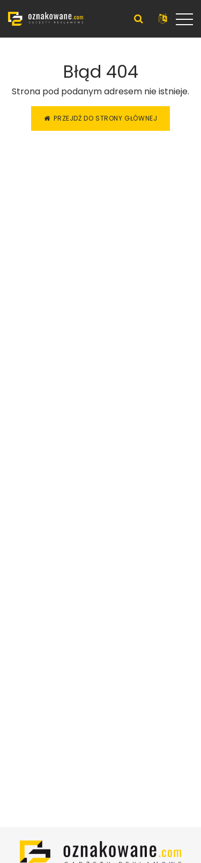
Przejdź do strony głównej (101, 118)
